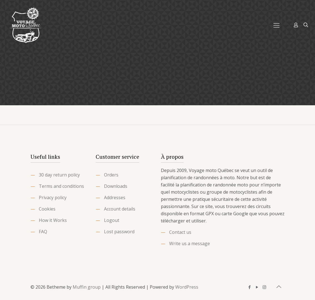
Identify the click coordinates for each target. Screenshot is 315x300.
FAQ (43, 232)
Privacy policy (53, 197)
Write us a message (189, 243)
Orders (111, 175)
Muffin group (87, 287)
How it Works (53, 220)
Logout (111, 220)
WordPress (186, 287)
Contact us (180, 232)
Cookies (47, 209)
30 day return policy (59, 175)
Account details (119, 209)
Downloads (115, 186)
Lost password (119, 232)
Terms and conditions (61, 186)
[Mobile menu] (276, 25)
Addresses (114, 197)
